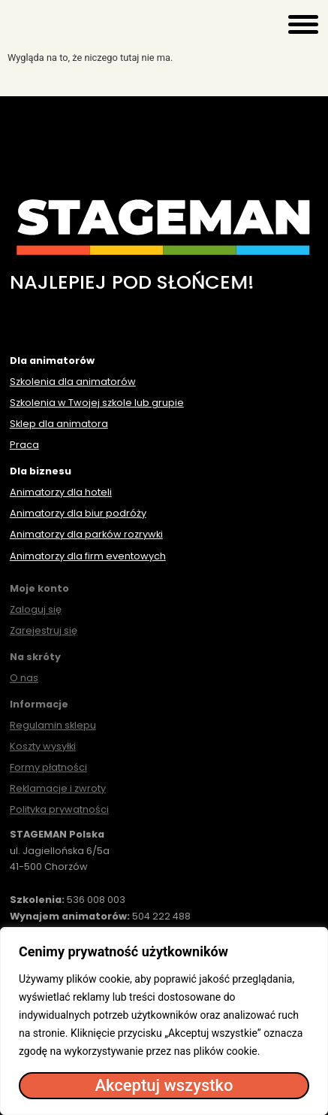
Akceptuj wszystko (164, 1085)
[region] (164, 1021)
